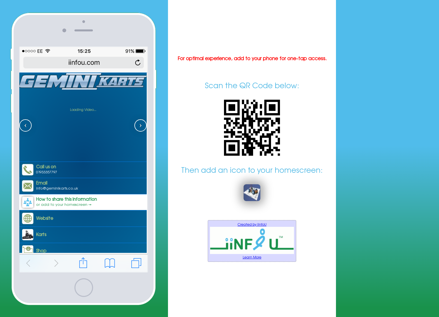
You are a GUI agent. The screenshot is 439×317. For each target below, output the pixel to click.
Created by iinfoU (252, 224)
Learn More (252, 257)
